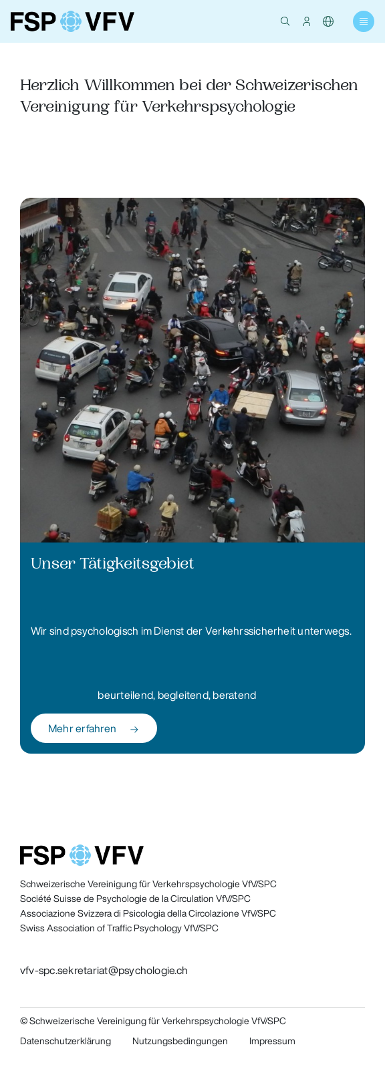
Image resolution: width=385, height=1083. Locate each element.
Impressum (272, 1041)
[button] (285, 21)
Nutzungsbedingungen (180, 1041)
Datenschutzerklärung (65, 1041)
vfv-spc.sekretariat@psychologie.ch (104, 970)
